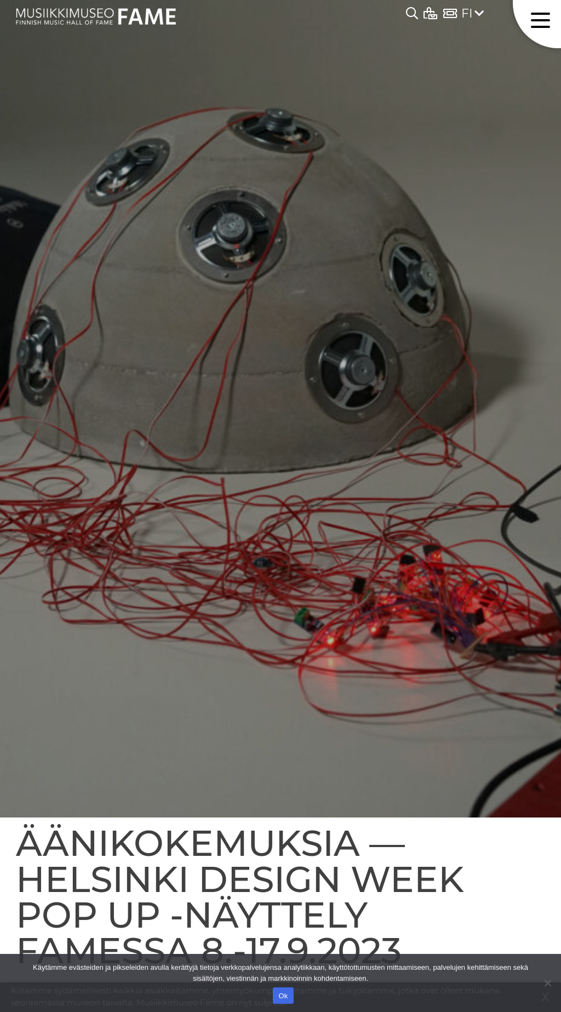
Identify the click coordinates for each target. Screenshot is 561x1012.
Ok (283, 996)
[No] (547, 982)
